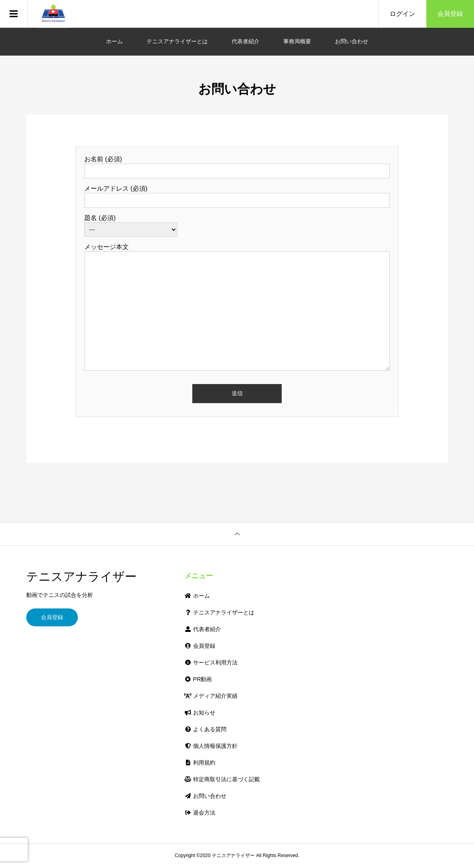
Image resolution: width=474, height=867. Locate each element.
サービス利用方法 (210, 662)
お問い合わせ (351, 41)
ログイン (402, 13)
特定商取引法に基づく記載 (221, 779)
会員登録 (450, 13)
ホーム (114, 41)
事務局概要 (297, 41)
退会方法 (199, 812)
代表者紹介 (245, 41)
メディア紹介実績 (210, 696)
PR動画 (198, 679)
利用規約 (199, 762)
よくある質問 (205, 729)
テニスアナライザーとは (177, 41)
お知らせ (199, 712)
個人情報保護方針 (210, 746)
